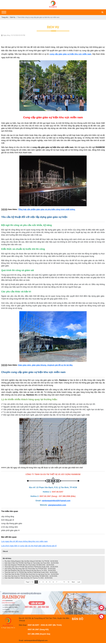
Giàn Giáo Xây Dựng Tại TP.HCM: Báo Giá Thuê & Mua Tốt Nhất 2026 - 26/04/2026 (31, 576)
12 (68, 582)
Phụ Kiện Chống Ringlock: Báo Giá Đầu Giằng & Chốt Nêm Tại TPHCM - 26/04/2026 (31, 561)
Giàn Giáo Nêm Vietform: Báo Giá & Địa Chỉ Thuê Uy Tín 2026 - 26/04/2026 (28, 578)
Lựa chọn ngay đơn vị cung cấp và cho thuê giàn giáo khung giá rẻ (29, 546)
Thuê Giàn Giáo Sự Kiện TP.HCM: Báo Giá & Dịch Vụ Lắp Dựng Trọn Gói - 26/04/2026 (32, 574)
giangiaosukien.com (57, 505)
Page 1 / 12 (29, 582)
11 (64, 582)
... (60, 582)
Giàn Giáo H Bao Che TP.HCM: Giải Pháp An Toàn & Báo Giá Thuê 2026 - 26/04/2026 (32, 563)
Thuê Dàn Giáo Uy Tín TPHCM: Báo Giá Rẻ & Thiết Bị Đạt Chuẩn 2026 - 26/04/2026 (31, 572)
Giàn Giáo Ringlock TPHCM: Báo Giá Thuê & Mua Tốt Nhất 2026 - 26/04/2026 (29, 565)
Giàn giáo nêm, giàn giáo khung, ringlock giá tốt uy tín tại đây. (45, 365)
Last (78, 582)
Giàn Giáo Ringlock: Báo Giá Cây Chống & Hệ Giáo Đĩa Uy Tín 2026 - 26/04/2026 (30, 570)
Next (73, 582)
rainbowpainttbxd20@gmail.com (56, 501)
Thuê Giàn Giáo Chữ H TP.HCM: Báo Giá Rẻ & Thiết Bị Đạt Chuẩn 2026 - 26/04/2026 (31, 567)
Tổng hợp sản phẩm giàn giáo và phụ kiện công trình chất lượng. (46, 209)
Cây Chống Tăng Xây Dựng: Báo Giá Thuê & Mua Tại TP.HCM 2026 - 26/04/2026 (30, 568)
